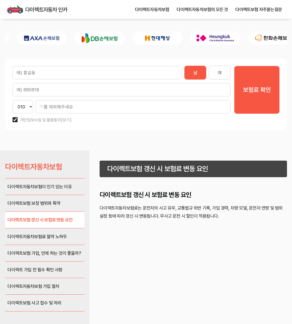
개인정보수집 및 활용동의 (40, 120)
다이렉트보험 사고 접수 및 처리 (34, 302)
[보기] (66, 120)
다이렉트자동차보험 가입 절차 (33, 286)
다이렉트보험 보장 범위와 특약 (34, 203)
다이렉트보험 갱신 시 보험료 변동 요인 (40, 219)
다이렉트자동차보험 (152, 9)
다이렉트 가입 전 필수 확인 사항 (35, 269)
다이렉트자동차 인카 (15, 9)
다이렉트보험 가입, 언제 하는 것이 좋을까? (44, 253)
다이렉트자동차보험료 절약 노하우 (37, 236)
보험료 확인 (257, 89)
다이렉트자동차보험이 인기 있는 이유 (40, 186)
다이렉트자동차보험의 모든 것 (202, 9)
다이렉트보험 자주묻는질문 (258, 9)
